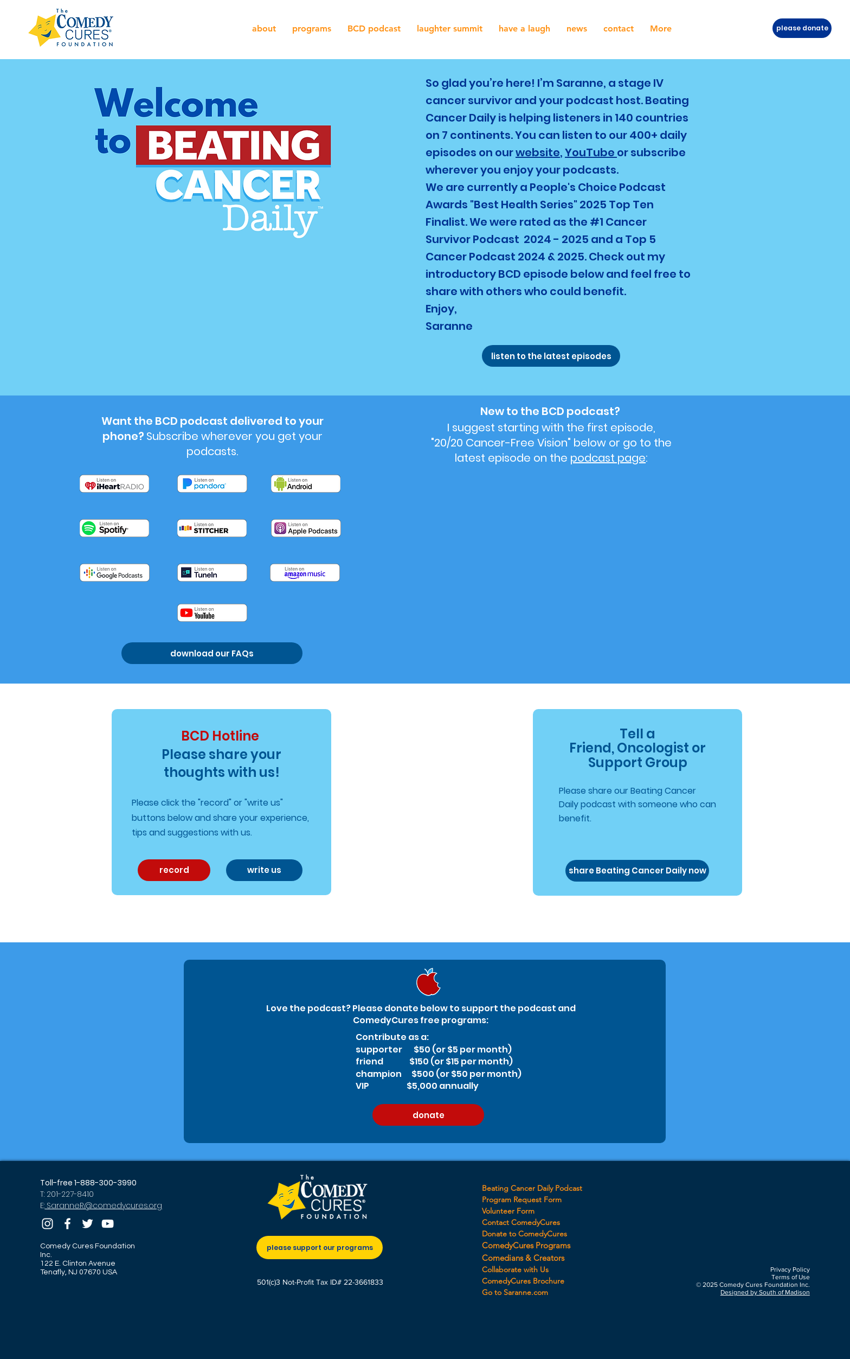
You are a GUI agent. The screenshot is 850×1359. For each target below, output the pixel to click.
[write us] (264, 870)
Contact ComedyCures (521, 1222)
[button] (264, 28)
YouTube (591, 152)
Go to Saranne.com (515, 1292)
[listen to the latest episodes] (551, 356)
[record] (174, 870)
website (538, 152)
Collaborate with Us (515, 1269)
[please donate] (802, 28)
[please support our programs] (319, 1247)
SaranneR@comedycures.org (103, 1205)
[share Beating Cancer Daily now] (637, 871)
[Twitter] (87, 1223)
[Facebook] (67, 1223)
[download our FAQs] (211, 653)
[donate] (428, 1115)
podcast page (608, 457)
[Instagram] (47, 1223)
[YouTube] (107, 1223)
